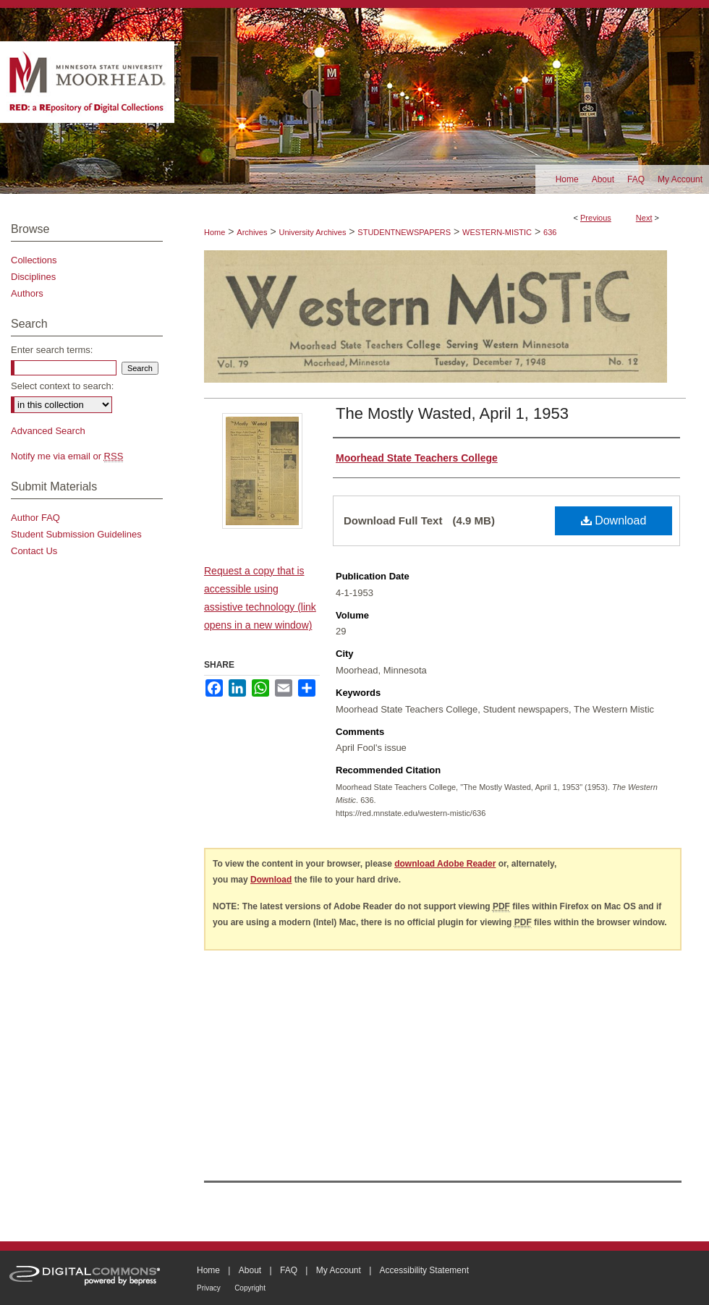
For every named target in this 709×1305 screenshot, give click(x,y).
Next (644, 217)
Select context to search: (62, 386)
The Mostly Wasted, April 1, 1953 (452, 413)
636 (549, 232)
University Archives (312, 232)
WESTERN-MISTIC (497, 232)
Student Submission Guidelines (76, 534)
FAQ (288, 1270)
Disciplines (33, 276)
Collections (34, 260)
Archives (252, 232)
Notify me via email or (67, 456)
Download (614, 520)
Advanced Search (48, 430)
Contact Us (34, 550)
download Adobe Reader (445, 864)
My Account (338, 1270)
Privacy (209, 1288)
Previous (595, 217)
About (250, 1270)
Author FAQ (35, 517)
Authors (27, 293)
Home (214, 232)
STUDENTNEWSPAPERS (404, 232)
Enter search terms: (52, 349)
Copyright (250, 1288)
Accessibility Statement (424, 1270)
